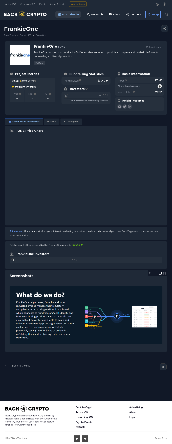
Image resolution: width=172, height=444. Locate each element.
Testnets (80, 427)
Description (71, 121)
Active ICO (82, 412)
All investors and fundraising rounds (89, 101)
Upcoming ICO (84, 417)
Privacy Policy (161, 438)
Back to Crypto (84, 407)
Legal (132, 417)
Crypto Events (84, 422)
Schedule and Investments (24, 121)
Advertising (136, 407)
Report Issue (153, 47)
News (51, 121)
